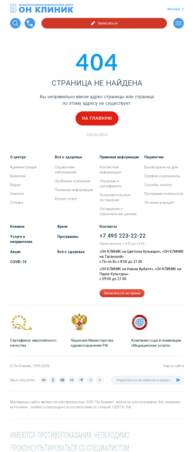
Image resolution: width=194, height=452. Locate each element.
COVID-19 (18, 262)
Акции (15, 252)
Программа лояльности (163, 194)
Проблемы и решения (72, 181)
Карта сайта (97, 134)
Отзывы (16, 202)
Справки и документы (162, 176)
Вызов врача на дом (161, 167)
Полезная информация (74, 190)
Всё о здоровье (71, 252)
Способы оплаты (158, 185)
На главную (97, 118)
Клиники (17, 226)
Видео (15, 185)
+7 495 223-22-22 (123, 236)
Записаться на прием (122, 293)
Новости (17, 194)
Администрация (23, 167)
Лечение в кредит (159, 202)
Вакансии (18, 176)
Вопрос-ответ (66, 199)
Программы (67, 237)
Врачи (62, 226)
